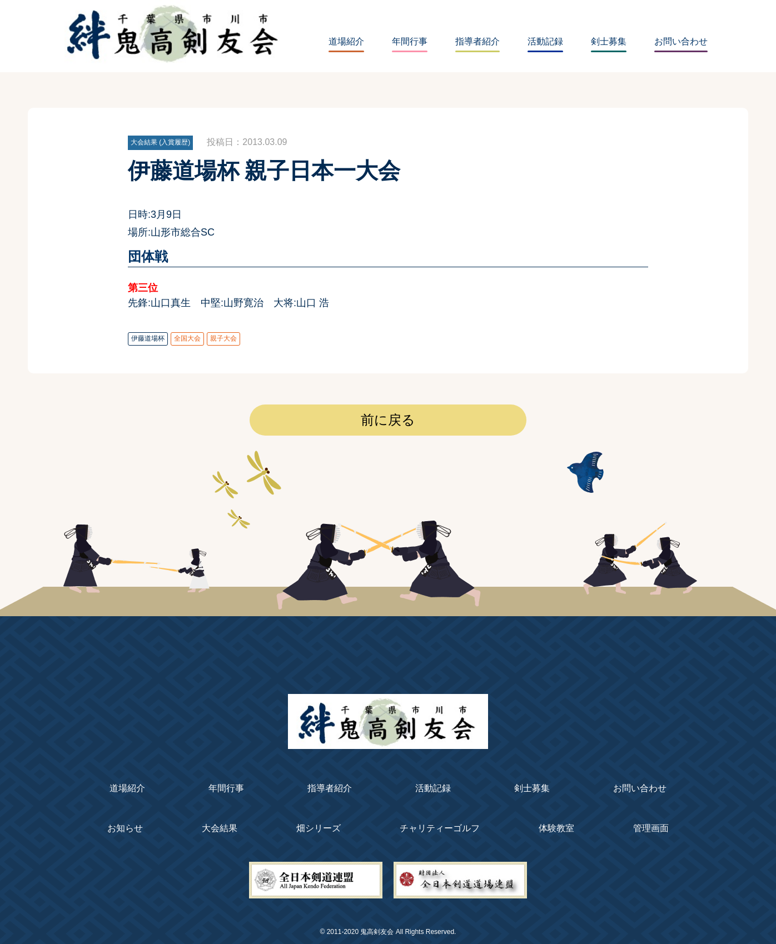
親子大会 (223, 338)
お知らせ (125, 828)
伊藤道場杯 (148, 338)
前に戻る (388, 420)
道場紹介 (346, 41)
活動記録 (545, 41)
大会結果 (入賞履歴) (160, 142)
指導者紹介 (477, 41)
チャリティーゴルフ (440, 828)
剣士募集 (608, 41)
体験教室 (556, 828)
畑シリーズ (318, 828)
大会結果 (219, 828)
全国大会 (187, 338)
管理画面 (651, 828)
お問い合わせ (681, 41)
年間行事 (409, 41)
